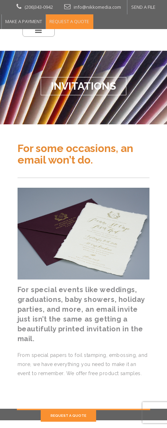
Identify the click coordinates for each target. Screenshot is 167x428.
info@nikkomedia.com (80, 5)
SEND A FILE (122, 6)
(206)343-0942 (31, 5)
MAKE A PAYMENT (21, 18)
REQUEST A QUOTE (61, 18)
